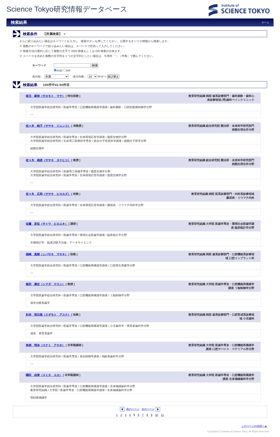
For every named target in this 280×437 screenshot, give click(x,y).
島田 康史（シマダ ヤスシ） (45, 284)
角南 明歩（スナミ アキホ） (45, 345)
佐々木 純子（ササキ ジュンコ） (48, 125)
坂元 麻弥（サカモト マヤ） (45, 96)
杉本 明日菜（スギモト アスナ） (48, 314)
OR (66, 70)
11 (162, 415)
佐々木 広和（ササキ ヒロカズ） (48, 194)
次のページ (148, 409)
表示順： (50, 76)
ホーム (265, 22)
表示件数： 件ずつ (90, 76)
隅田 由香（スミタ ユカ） (44, 375)
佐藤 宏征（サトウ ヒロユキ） (47, 223)
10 (156, 415)
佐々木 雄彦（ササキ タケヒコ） (48, 160)
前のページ (132, 409)
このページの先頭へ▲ (254, 426)
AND (58, 70)
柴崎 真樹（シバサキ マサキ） (47, 254)
